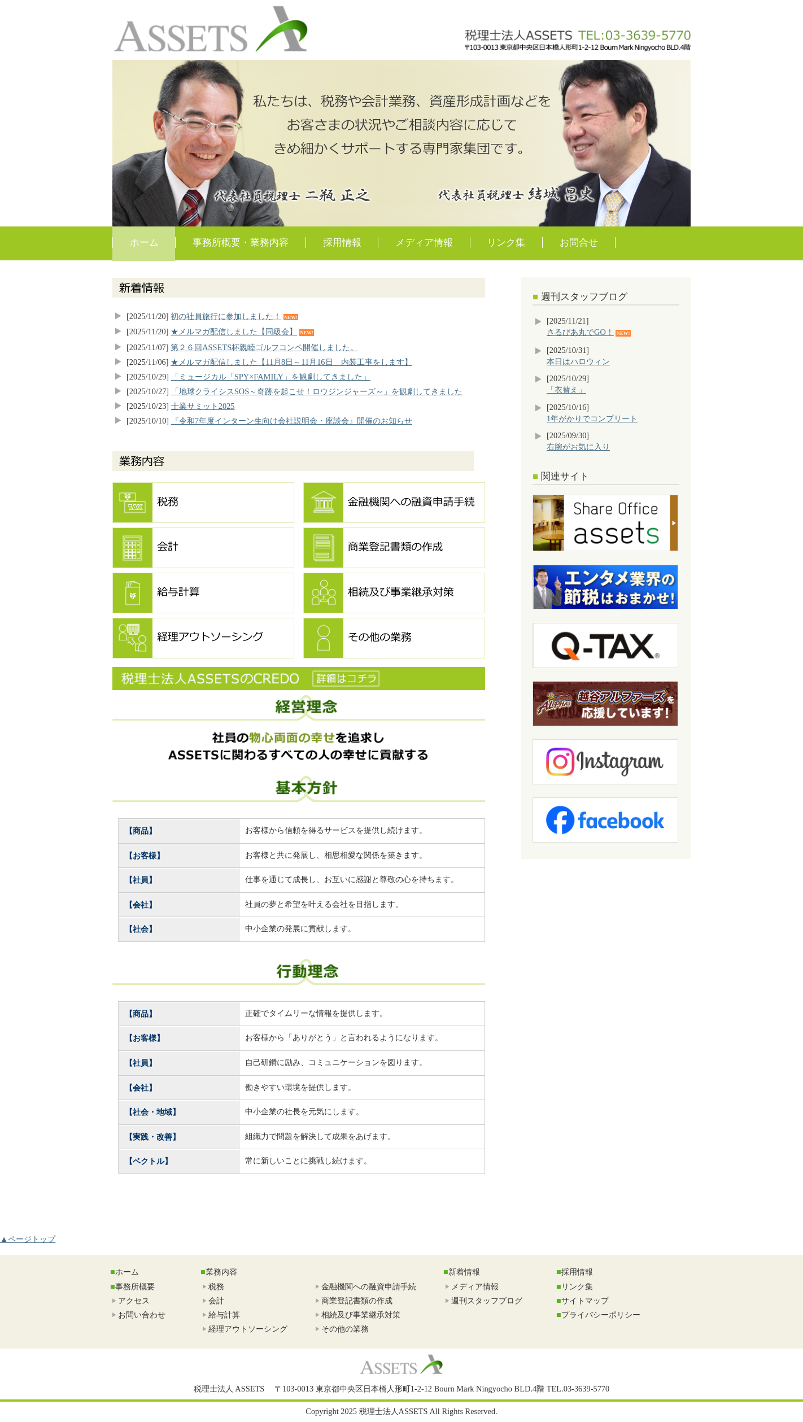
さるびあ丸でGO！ (580, 332)
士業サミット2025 (203, 406)
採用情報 (342, 242)
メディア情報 (424, 242)
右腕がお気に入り (578, 446)
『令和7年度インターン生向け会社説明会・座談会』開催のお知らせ (291, 420)
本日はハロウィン (578, 361)
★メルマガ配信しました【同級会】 (234, 331)
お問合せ (579, 242)
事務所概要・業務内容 (241, 242)
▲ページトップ (27, 1239)
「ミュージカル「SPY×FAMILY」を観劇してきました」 (270, 376)
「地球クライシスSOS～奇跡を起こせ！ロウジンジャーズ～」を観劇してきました (316, 391)
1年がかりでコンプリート (592, 418)
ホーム (144, 242)
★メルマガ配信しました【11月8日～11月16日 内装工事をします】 (291, 362)
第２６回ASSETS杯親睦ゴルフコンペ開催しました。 (264, 347)
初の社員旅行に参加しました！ (226, 316)
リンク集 (506, 242)
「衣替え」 (566, 389)
